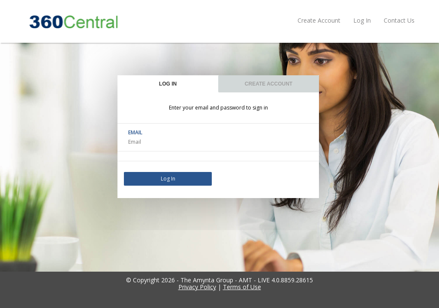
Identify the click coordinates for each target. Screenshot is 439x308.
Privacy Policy (197, 287)
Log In (362, 20)
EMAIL (135, 132)
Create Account (319, 20)
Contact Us (399, 20)
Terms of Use (242, 287)
